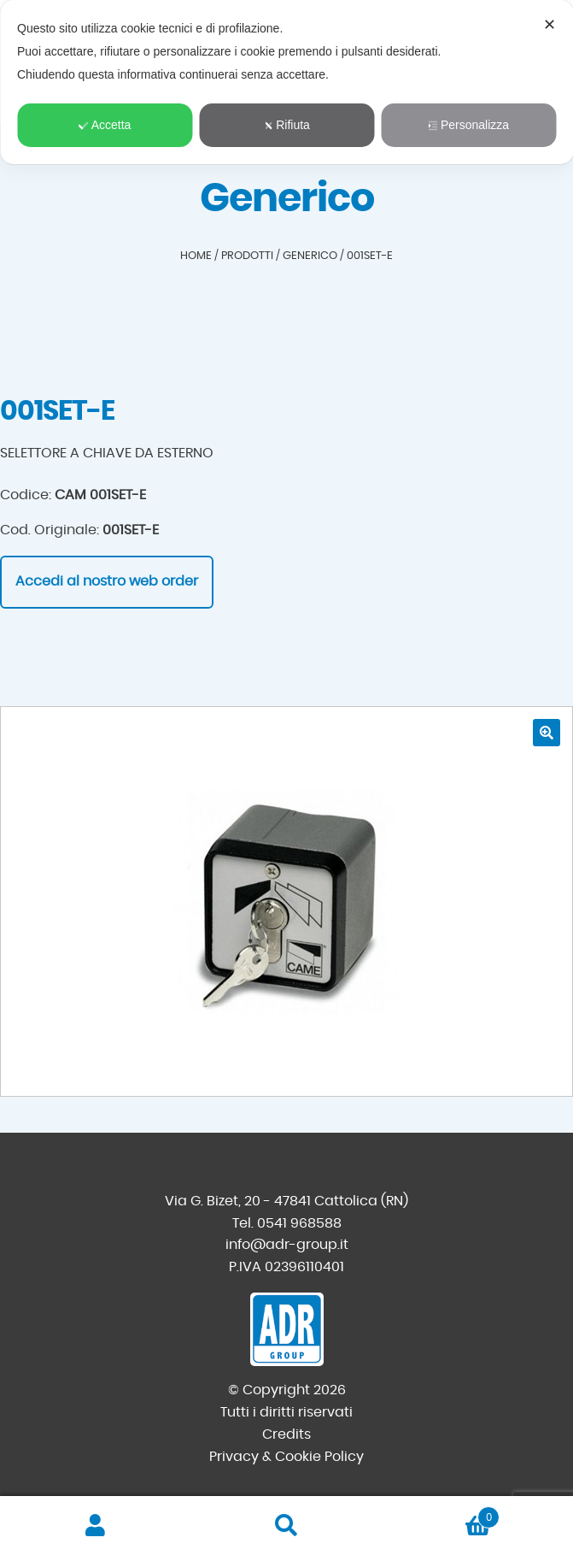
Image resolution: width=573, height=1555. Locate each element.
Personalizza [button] (468, 125)
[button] (546, 732)
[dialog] (286, 82)
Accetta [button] (105, 125)
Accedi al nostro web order (106, 581)
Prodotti (247, 256)
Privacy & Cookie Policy (286, 1457)
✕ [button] (549, 24)
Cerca (287, 1526)
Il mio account (95, 1526)
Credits (286, 1434)
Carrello (441, 1514)
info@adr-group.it (286, 1245)
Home (196, 256)
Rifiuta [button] (286, 125)
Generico (310, 256)
